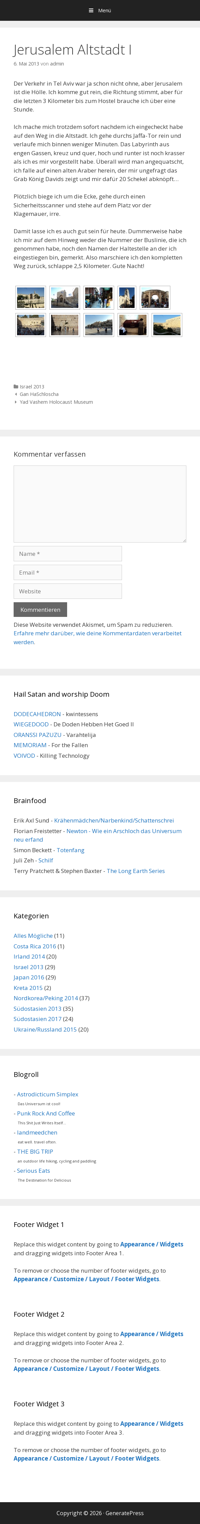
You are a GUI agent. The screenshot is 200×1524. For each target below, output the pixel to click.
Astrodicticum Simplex (47, 1094)
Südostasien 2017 (38, 1019)
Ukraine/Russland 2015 (45, 1029)
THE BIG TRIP (35, 1151)
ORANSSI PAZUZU (38, 735)
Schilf (46, 860)
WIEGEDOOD (31, 724)
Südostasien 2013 (38, 1008)
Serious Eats (33, 1170)
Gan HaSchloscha (39, 394)
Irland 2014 (29, 956)
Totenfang (70, 850)
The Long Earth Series (136, 871)
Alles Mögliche (33, 935)
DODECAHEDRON (37, 714)
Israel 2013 (32, 386)
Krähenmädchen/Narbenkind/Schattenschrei (114, 820)
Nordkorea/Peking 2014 (46, 998)
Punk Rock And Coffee (46, 1113)
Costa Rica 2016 (35, 946)
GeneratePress (125, 1513)
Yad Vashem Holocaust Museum (56, 402)
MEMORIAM (30, 745)
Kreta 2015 (28, 988)
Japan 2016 (29, 977)
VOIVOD (24, 755)
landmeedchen (37, 1132)
